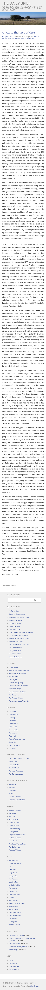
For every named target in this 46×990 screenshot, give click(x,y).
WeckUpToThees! (15, 850)
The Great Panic (14, 944)
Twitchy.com (13, 922)
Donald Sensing (14, 829)
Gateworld (12, 791)
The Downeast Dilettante (17, 692)
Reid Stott (12, 736)
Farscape (12, 788)
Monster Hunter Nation (17, 800)
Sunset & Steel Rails (16, 642)
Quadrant (12, 897)
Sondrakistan (13, 906)
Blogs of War (13, 819)
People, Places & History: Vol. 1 (20, 638)
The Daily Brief (16, 3)
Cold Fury (12, 711)
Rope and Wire (14, 765)
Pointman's (13, 733)
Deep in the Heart (15, 623)
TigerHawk (12, 748)
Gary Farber (13, 727)
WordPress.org (14, 969)
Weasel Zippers (14, 925)
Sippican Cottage (15, 689)
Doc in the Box (14, 826)
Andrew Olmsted (15, 810)
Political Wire (13, 891)
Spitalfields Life (14, 768)
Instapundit (13, 876)
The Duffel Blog (14, 847)
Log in (11, 960)
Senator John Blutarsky (17, 903)
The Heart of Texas (15, 648)
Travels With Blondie (16, 657)
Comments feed (14, 966)
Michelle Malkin (14, 885)
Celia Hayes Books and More (19, 759)
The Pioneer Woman (16, 698)
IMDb (11, 794)
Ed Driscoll (12, 721)
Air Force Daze (14, 611)
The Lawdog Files (15, 916)
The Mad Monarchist (16, 771)
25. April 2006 (7, 37)
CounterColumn (14, 822)
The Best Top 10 (14, 745)
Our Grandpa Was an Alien (18, 635)
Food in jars (13, 680)
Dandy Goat (13, 762)
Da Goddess (13, 715)
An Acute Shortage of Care (18, 32)
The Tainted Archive (16, 774)
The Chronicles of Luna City (18, 645)
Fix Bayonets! (14, 832)
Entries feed (13, 963)
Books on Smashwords (17, 614)
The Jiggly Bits (14, 695)
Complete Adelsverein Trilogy (19, 617)
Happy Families (14, 626)
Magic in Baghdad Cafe (17, 835)
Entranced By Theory (16, 935)
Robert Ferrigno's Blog (17, 739)
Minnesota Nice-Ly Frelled (18, 947)
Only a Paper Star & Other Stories (21, 632)
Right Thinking (14, 900)
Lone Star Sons (14, 629)
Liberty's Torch (14, 882)
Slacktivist (12, 742)
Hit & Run (12, 870)
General (36, 37)
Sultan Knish (13, 909)
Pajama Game (26, 38)
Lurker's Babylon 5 (15, 797)
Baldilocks (12, 813)
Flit (10, 867)
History (4, 38)
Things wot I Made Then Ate (19, 701)
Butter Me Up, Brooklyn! (17, 673)
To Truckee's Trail (15, 654)
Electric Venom (14, 676)
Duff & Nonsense (15, 864)
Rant (33, 38)
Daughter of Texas (15, 620)
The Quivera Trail (15, 651)
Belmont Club (13, 860)
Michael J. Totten (15, 838)
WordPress (34, 986)
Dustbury (12, 718)
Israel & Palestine (14, 38)
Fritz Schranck (14, 724)
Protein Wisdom (14, 894)
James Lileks (13, 730)
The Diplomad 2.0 (15, 912)
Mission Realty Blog (16, 683)
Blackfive (12, 816)
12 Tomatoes (13, 667)
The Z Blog (13, 919)
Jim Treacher (13, 879)
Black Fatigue (14, 950)
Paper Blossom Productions (18, 686)
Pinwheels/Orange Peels (17, 844)
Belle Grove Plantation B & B (19, 670)
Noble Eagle (13, 841)
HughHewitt (13, 873)
